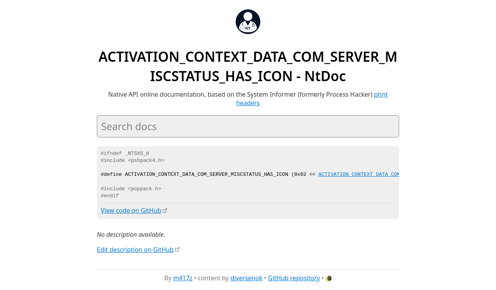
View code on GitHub (131, 210)
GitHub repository (294, 278)
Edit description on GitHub (135, 249)
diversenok (247, 278)
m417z (183, 278)
